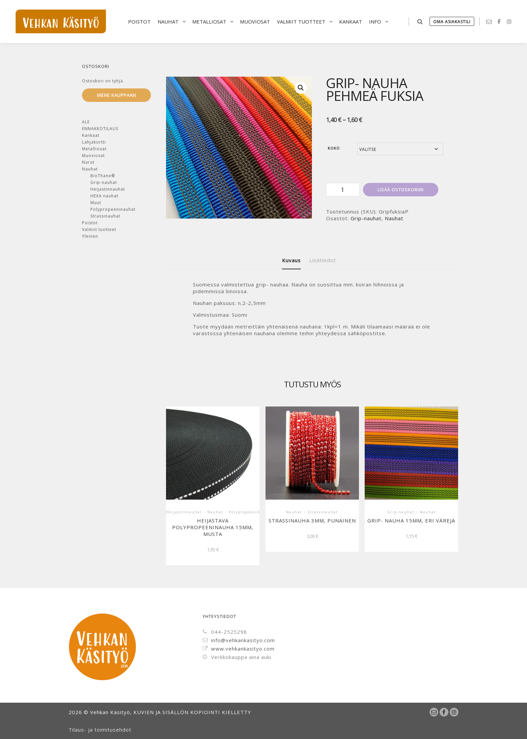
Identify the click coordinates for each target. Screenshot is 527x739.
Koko (334, 148)
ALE (86, 122)
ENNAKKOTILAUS (100, 128)
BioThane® (102, 176)
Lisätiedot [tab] (322, 260)
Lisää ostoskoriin (400, 190)
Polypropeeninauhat (112, 209)
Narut (88, 162)
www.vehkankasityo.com (239, 649)
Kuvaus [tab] (291, 260)
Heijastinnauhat (107, 189)
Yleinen (90, 236)
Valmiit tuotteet (99, 229)
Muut (95, 202)
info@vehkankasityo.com (239, 640)
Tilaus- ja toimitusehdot (100, 729)
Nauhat (394, 218)
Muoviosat (93, 155)
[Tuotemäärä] (343, 189)
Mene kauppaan (116, 95)
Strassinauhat (105, 216)
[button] (301, 88)
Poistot (90, 223)
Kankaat (90, 135)
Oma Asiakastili (452, 22)
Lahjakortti (94, 142)
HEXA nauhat (104, 196)
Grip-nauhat (366, 218)
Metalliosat (94, 149)
